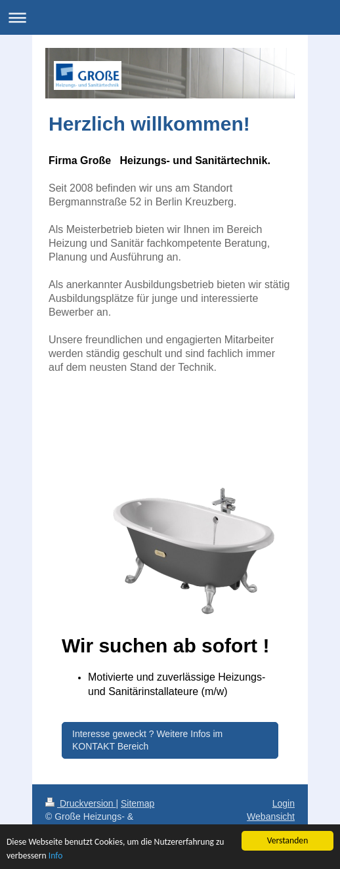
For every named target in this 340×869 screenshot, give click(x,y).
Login (283, 803)
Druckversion (80, 803)
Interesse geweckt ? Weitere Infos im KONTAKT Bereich (147, 740)
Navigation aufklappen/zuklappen (170, 17)
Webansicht (271, 816)
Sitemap (137, 803)
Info (56, 855)
